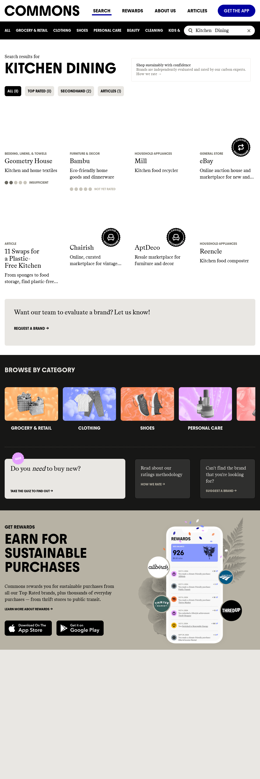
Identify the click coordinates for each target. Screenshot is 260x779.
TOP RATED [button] (39, 91)
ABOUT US (165, 11)
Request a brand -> (31, 328)
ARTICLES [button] (111, 91)
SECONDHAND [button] (76, 91)
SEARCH (101, 11)
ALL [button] (12, 91)
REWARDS (132, 11)
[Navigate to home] (46, 10)
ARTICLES (197, 11)
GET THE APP (236, 11)
